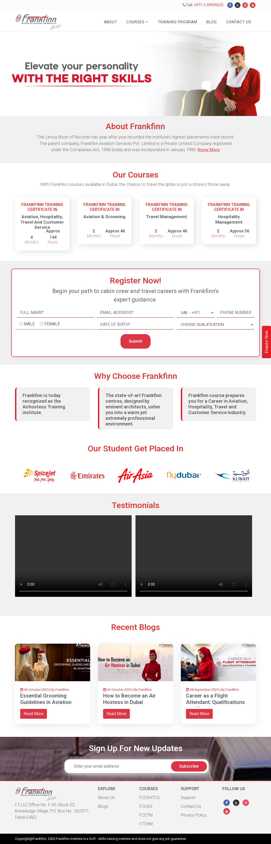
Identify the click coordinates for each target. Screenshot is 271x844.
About (110, 22)
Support (188, 797)
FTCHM (146, 823)
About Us (106, 797)
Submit (135, 341)
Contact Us (238, 22)
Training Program (177, 22)
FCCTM (146, 815)
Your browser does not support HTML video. (73, 556)
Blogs (103, 806)
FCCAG (145, 806)
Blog (211, 22)
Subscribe (189, 766)
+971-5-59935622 (208, 5)
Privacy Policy (193, 815)
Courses (137, 22)
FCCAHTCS (149, 797)
